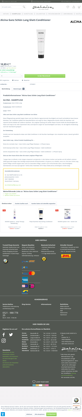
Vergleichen (4, 80)
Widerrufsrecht (64, 306)
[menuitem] (14, 7)
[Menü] (79, 398)
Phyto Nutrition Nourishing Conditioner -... (41, 222)
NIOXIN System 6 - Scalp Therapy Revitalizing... (14, 222)
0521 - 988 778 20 (10, 314)
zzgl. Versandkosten (11, 68)
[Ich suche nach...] (13, 7)
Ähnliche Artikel (6, 203)
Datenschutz (63, 312)
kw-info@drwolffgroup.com (13, 185)
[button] (3, 414)
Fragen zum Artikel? (9, 194)
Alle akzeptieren (40, 414)
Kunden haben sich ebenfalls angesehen (43, 203)
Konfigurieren (51, 414)
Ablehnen (29, 414)
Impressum (63, 315)
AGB (61, 310)
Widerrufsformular (65, 308)
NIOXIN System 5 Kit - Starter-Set (67, 221)
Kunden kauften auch (21, 203)
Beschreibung (6, 89)
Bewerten (25, 80)
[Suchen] (27, 7)
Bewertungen (18, 89)
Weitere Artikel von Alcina (11, 195)
